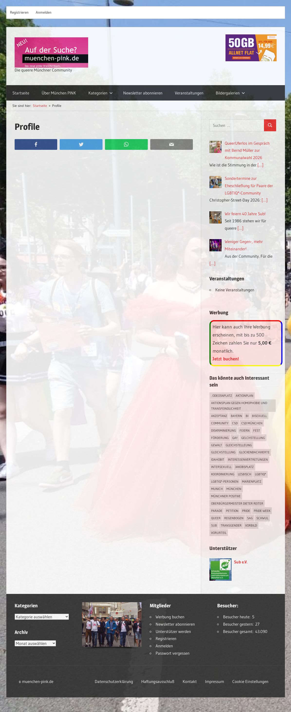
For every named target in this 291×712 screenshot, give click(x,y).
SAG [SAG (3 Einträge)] (250, 518)
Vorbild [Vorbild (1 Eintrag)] (251, 525)
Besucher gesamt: (239, 631)
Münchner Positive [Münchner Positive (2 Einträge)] (226, 496)
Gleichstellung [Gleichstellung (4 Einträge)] (223, 452)
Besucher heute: (237, 616)
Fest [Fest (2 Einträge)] (256, 430)
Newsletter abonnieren (142, 92)
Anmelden (43, 12)
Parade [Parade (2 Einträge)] (216, 511)
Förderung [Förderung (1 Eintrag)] (220, 438)
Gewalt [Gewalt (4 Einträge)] (216, 445)
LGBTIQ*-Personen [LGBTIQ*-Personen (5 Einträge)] (224, 481)
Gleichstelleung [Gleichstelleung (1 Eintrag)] (239, 445)
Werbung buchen (170, 616)
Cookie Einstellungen (250, 681)
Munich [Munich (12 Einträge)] (217, 489)
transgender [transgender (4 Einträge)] (231, 525)
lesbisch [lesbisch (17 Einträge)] (244, 474)
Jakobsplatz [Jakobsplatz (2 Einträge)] (244, 467)
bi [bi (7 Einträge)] (247, 416)
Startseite (20, 92)
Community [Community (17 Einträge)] (219, 423)
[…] (260, 164)
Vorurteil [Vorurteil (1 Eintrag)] (218, 533)
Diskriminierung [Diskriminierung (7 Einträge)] (223, 430)
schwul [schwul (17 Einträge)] (262, 518)
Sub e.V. (240, 561)
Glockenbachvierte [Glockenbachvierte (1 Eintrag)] (254, 452)
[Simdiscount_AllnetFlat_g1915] (251, 59)
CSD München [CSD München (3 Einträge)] (252, 423)
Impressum (214, 681)
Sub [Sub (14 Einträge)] (214, 525)
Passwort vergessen (172, 653)
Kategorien (100, 92)
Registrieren (19, 12)
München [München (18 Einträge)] (233, 489)
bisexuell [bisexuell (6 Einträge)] (259, 416)
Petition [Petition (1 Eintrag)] (232, 511)
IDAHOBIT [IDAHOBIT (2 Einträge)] (217, 459)
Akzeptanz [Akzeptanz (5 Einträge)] (219, 416)
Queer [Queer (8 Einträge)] (216, 518)
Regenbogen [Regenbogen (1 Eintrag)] (234, 518)
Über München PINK (59, 92)
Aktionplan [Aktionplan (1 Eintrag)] (244, 395)
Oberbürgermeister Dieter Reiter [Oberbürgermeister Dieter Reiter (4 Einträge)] (237, 503)
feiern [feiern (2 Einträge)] (245, 430)
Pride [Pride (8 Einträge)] (246, 511)
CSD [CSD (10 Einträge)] (235, 423)
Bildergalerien (230, 92)
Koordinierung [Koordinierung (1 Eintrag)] (222, 474)
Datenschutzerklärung (114, 681)
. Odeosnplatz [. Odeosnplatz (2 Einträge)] (221, 395)
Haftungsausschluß (157, 681)
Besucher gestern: (239, 624)
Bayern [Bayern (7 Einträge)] (236, 416)
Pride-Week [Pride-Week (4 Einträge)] (262, 511)
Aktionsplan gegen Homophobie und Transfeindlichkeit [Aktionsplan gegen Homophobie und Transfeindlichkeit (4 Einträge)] (239, 405)
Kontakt (190, 681)
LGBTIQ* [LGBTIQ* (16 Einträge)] (260, 474)
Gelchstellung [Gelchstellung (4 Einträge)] (253, 438)
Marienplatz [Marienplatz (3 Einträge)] (251, 481)
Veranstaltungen (189, 92)
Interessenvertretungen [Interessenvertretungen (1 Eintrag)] (248, 459)
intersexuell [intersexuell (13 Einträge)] (221, 467)
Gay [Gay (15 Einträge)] (235, 438)
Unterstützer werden (173, 631)
